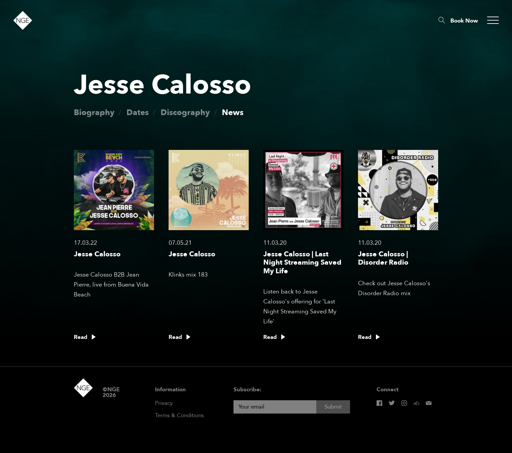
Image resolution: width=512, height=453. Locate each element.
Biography (94, 112)
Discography (185, 112)
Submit (333, 407)
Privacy (164, 403)
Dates (138, 112)
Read (80, 337)
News (232, 112)
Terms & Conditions (179, 415)
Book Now (464, 21)
